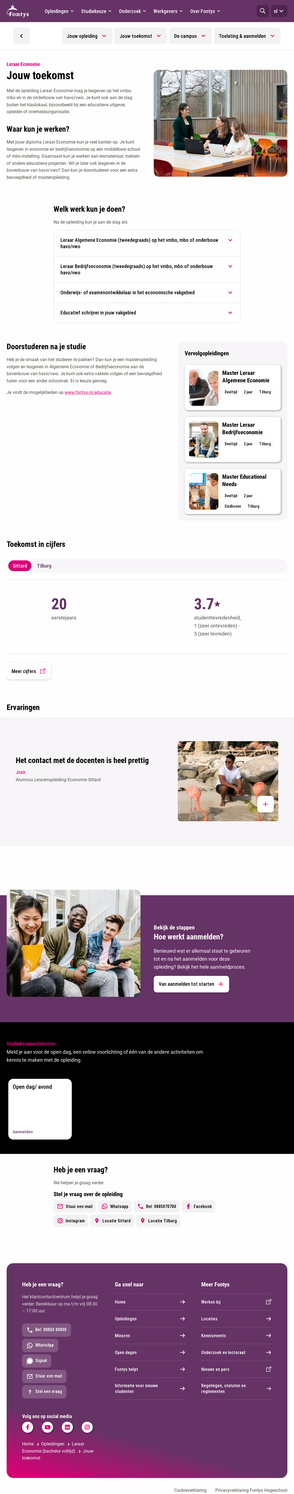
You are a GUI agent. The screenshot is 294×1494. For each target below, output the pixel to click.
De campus (185, 36)
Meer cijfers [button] (29, 671)
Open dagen (150, 1352)
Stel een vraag (44, 1392)
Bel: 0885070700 (156, 1206)
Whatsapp (114, 1206)
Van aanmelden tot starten (191, 984)
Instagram (71, 1220)
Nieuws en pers (236, 1369)
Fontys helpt (150, 1369)
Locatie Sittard (112, 1220)
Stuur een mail (74, 1206)
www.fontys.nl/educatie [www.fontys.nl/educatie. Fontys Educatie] (88, 392)
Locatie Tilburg (158, 1220)
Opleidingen (150, 1318)
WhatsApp (40, 1345)
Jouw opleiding (82, 36)
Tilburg (44, 566)
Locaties (236, 1318)
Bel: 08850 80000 (47, 1330)
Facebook (198, 1206)
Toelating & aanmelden (242, 36)
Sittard (20, 566)
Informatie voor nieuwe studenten (150, 1388)
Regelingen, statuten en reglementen (236, 1388)
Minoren (150, 1335)
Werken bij (236, 1302)
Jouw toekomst (136, 36)
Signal (37, 1361)
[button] (263, 11)
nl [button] (279, 11)
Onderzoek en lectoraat (236, 1352)
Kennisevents (236, 1335)
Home (150, 1302)
